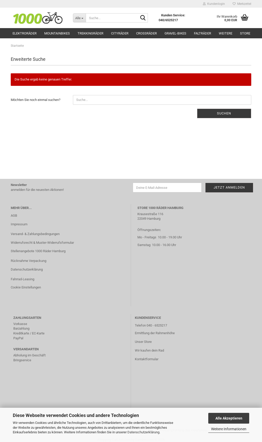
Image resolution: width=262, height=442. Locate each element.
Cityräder (119, 33)
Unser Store (143, 342)
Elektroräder (25, 33)
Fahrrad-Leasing (22, 279)
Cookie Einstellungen (26, 287)
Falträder (202, 33)
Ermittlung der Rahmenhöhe (155, 333)
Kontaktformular (146, 359)
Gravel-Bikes (175, 33)
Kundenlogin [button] (214, 4)
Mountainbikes (57, 33)
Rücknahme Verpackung (28, 261)
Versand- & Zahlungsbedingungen (35, 234)
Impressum (19, 224)
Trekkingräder (90, 33)
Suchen (224, 113)
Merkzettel (242, 4)
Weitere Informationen (228, 429)
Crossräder (146, 33)
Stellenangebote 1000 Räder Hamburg (38, 251)
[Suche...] (79, 17)
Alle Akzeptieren (228, 418)
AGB (14, 215)
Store (245, 33)
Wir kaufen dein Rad (149, 350)
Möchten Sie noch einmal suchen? (35, 100)
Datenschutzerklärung (143, 432)
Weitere (225, 33)
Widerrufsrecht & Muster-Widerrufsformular (42, 243)
